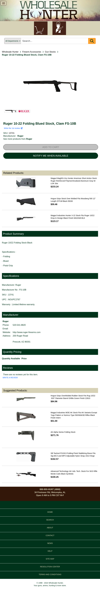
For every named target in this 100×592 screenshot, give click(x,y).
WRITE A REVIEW (10, 378)
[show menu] (3, 3)
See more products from (17, 139)
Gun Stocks (50, 52)
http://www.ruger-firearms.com (26, 332)
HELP (50, 551)
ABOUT (50, 528)
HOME (50, 512)
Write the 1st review (13, 128)
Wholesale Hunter (10, 52)
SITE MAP (50, 559)
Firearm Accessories (31, 52)
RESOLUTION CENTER (50, 567)
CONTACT (50, 535)
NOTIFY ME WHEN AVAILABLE (50, 155)
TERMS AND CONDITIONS (50, 574)
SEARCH (50, 520)
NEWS (50, 543)
